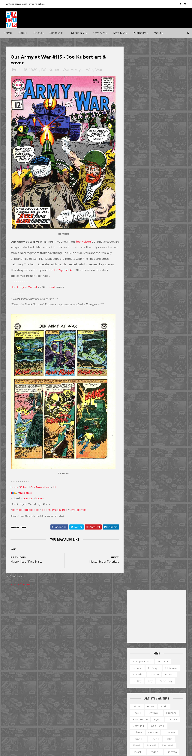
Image (24, 703)
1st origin (153, 124)
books (39, 491)
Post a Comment (22, 577)
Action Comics (79, 625)
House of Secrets (81, 683)
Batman (93, 638)
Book (160, 671)
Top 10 (169, 717)
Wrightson (138, 357)
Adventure (27, 622)
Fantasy (13, 629)
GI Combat (112, 670)
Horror (28, 629)
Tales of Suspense (104, 716)
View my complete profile (163, 651)
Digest (136, 678)
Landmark (76, 609)
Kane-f (166, 234)
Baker (150, 162)
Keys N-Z (119, 33)
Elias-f (136, 201)
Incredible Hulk (107, 683)
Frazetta (171, 208)
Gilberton (46, 690)
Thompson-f (140, 331)
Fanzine (171, 678)
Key (150, 137)
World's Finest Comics (83, 735)
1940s (24, 609)
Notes (160, 704)
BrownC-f (154, 169)
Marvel (48, 703)
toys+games (78, 502)
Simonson (138, 312)
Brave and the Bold (82, 644)
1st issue (137, 124)
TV (158, 717)
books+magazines (54, 502)
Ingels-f (174, 227)
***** (45, 603)
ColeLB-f (169, 188)
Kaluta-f (151, 234)
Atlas (37, 664)
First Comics (16, 690)
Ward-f (150, 344)
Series (135, 717)
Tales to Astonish (80, 722)
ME (36, 703)
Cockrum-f (158, 182)
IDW (11, 703)
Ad (149, 671)
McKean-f (160, 253)
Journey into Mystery (99, 690)
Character (176, 671)
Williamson (168, 344)
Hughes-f (158, 227)
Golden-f (138, 214)
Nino (169, 266)
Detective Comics (81, 664)
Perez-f (154, 273)
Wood (157, 351)
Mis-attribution (140, 697)
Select (167, 710)
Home (7, 33)
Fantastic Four (78, 670)
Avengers (76, 638)
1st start (169, 130)
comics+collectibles (25, 502)
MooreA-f (158, 260)
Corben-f (138, 195)
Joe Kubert (83, 238)
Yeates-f (156, 357)
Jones (136, 234)
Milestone (95, 609)
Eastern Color (37, 677)
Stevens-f (170, 324)
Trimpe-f (165, 337)
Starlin (136, 324)
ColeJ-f (153, 188)
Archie (24, 664)
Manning (172, 247)
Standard (44, 716)
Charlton (14, 670)
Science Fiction (18, 642)
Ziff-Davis (29, 729)
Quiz (154, 710)
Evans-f (151, 201)
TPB (148, 717)
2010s (12, 622)
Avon (49, 664)
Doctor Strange (108, 664)
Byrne (157, 175)
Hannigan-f (139, 221)
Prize (43, 709)
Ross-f (154, 292)
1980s (24, 616)
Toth (151, 337)
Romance (34, 635)
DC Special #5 (74, 266)
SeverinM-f (139, 305)
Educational (153, 678)
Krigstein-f (151, 240)
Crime (44, 622)
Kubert (55, 70)
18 (26, 70)
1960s (34, 70)
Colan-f (137, 188)
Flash (97, 670)
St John (27, 716)
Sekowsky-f (139, 299)
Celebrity (75, 603)
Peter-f (169, 273)
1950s (37, 609)
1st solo (154, 130)
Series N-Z (78, 33)
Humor (42, 629)
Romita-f (138, 292)
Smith (154, 312)
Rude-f (168, 292)
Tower (26, 722)
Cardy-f (172, 175)
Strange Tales (78, 716)
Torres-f (137, 337)
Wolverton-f (140, 351)
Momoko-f (139, 260)
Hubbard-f (139, 227)
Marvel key (165, 137)
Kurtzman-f (139, 247)
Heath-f (158, 221)
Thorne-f (159, 331)
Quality (13, 716)
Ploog (136, 279)
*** (20, 70)
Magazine (161, 691)
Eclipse (13, 683)
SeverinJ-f (160, 299)
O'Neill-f (137, 273)
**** (35, 603)
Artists (38, 33)
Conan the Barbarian (83, 657)
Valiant (40, 722)
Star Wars (106, 709)
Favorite (137, 684)
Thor (99, 722)
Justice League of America (86, 696)
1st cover (162, 117)
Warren (13, 729)
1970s (12, 616)
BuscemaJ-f (140, 175)
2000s (50, 616)
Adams (136, 162)
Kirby (135, 240)
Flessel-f (137, 208)
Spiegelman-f (141, 318)
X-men (107, 735)
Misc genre (15, 635)
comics (28, 491)
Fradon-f (154, 208)
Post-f (150, 279)
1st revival (171, 124)
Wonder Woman (80, 729)
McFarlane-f (140, 253)
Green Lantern (79, 677)
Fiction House (48, 683)
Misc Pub (14, 709)
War (99, 70)
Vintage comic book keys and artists (25, 3)
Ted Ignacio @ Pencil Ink (167, 646)
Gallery (152, 684)
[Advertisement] (156, 72)
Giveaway (168, 684)
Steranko (152, 324)
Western (14, 648)
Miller (176, 253)
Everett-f (167, 201)
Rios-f (154, 286)
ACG (11, 664)
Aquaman (108, 631)
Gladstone (15, 696)
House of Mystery (105, 677)
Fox (32, 690)
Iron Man (75, 690)
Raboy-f (165, 279)
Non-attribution (141, 704)
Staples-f (162, 318)
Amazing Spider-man (83, 631)
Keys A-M (99, 33)
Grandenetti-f (158, 214)
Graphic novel (140, 691)
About (23, 33)
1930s (12, 609)
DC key (137, 137)
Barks (164, 162)
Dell (11, 677)
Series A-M (57, 33)
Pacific (30, 709)
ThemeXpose (25, 751)
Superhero (40, 642)
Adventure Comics (105, 625)
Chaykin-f (138, 182)
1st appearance (141, 117)
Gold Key (32, 696)
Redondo (138, 286)
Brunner (171, 169)
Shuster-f (158, 305)
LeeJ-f (157, 247)
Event (91, 603)
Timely (12, 722)
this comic (26, 485)
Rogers (168, 286)
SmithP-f (169, 312)
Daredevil (108, 657)
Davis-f (154, 195)
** (17, 603)
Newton (155, 266)
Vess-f (136, 344)
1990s (37, 616)
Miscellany (162, 697)
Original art (138, 710)
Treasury (137, 723)
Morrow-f (138, 266)
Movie (110, 609)
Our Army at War (78, 70)
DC (44, 70)
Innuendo (106, 603)
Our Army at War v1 (24, 284)
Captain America (80, 651)
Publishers (139, 33)
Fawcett (28, 683)
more (157, 33)
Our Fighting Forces (82, 709)
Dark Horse (42, 670)
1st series (137, 130)
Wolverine (114, 722)
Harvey (49, 696)
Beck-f (136, 169)
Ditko (169, 195)
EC (21, 677)
